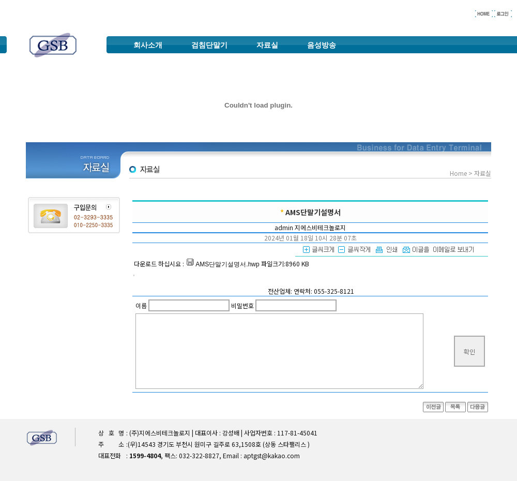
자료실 (267, 45)
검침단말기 (209, 45)
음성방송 (321, 45)
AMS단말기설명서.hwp (223, 264)
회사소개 (147, 45)
